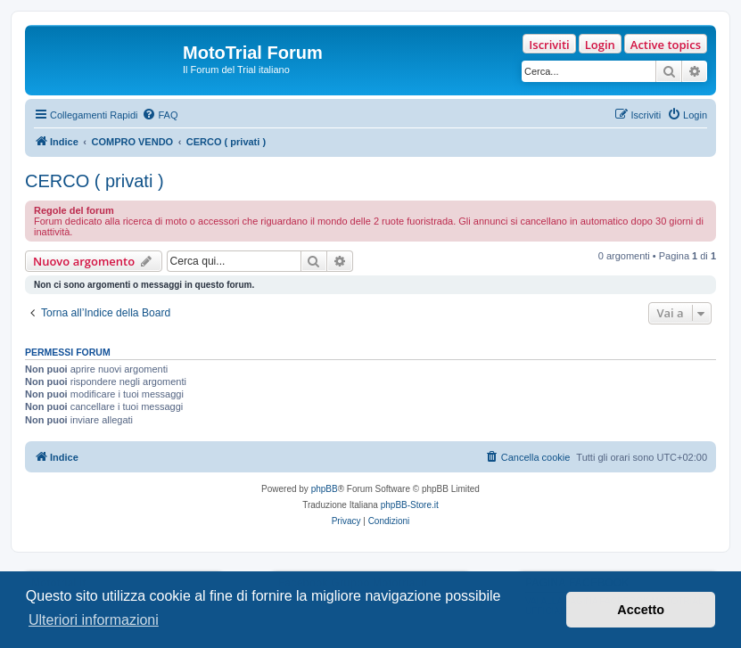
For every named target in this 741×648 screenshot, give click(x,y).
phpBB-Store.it (410, 505)
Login (600, 45)
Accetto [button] (640, 610)
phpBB (324, 489)
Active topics (665, 45)
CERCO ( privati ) (94, 181)
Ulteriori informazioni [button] (94, 619)
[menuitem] (159, 115)
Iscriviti (549, 45)
